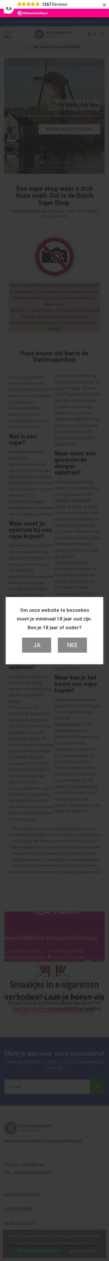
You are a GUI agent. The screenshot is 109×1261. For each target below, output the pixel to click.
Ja (36, 645)
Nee (72, 645)
